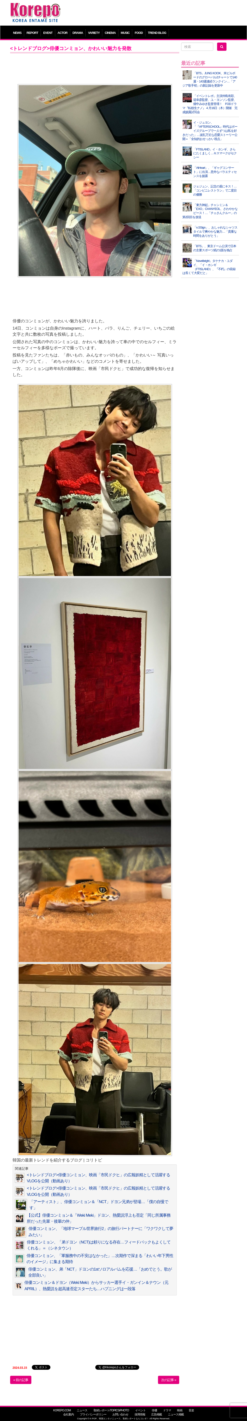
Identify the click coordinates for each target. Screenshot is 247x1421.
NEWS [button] (17, 33)
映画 (179, 1410)
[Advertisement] (152, 13)
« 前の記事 (20, 1380)
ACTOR (63, 33)
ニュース (82, 1410)
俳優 (154, 1410)
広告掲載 (156, 1414)
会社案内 (68, 1414)
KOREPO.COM (62, 1410)
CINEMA (110, 33)
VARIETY (94, 33)
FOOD (139, 33)
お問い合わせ (120, 1414)
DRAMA (78, 33)
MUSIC (125, 33)
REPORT (32, 33)
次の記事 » (168, 1380)
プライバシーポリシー (93, 1414)
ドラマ (167, 1410)
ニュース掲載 (176, 1414)
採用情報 (140, 1414)
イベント (140, 1410)
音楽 (191, 1410)
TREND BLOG (157, 33)
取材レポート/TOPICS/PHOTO (111, 1410)
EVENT (47, 33)
